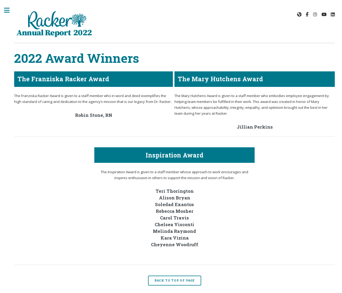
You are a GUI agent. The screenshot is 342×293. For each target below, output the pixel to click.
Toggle (9, 10)
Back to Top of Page (174, 280)
